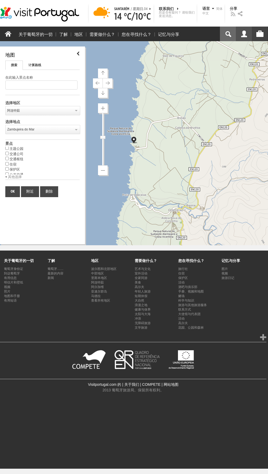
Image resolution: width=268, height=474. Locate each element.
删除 (49, 191)
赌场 (181, 296)
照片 (7, 291)
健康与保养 (143, 309)
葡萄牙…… (55, 269)
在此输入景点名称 (19, 77)
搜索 (14, 65)
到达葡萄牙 (12, 273)
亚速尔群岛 (99, 291)
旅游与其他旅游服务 (192, 305)
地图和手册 (12, 296)
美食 (138, 282)
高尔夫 (139, 287)
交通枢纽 (14, 159)
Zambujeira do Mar (21, 129)
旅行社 (183, 269)
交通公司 (14, 154)
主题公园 (14, 148)
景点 (9, 144)
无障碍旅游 (143, 323)
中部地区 (97, 273)
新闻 (51, 278)
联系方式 (184, 309)
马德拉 (96, 296)
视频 (7, 287)
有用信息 (10, 278)
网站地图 (171, 384)
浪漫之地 (141, 305)
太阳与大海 (143, 314)
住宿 (10, 164)
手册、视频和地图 (191, 291)
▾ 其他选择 (13, 177)
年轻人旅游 (143, 291)
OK (13, 191)
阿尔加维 (97, 287)
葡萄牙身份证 (13, 269)
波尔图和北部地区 (104, 269)
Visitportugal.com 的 (104, 384)
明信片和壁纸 (13, 282)
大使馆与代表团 (189, 314)
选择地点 (12, 122)
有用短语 (10, 300)
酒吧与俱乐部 (187, 287)
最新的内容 (55, 273)
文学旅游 (141, 327)
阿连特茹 (13, 110)
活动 (181, 282)
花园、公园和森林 (191, 327)
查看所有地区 (100, 300)
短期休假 (141, 296)
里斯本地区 (99, 278)
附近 (30, 191)
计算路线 (34, 65)
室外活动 (141, 273)
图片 (225, 269)
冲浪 (138, 318)
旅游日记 (228, 278)
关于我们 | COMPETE (142, 384)
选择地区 (12, 103)
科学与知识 (186, 300)
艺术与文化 (143, 269)
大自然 (139, 300)
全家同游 (141, 278)
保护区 (12, 169)
